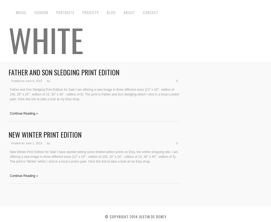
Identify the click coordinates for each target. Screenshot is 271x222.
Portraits (65, 12)
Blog (111, 12)
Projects (90, 12)
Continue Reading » (24, 113)
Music (21, 12)
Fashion (41, 12)
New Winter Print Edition (45, 134)
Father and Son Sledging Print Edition (63, 72)
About (129, 12)
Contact (150, 12)
